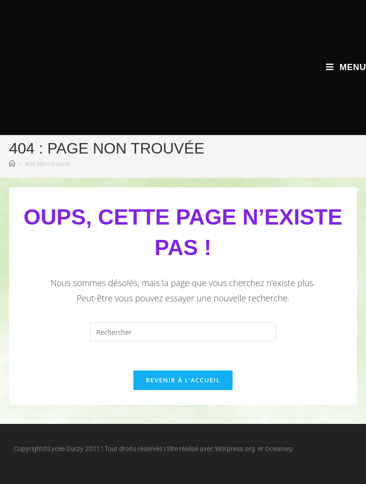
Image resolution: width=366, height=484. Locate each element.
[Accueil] (12, 163)
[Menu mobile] (346, 67)
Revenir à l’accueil (183, 380)
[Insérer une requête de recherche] (183, 331)
